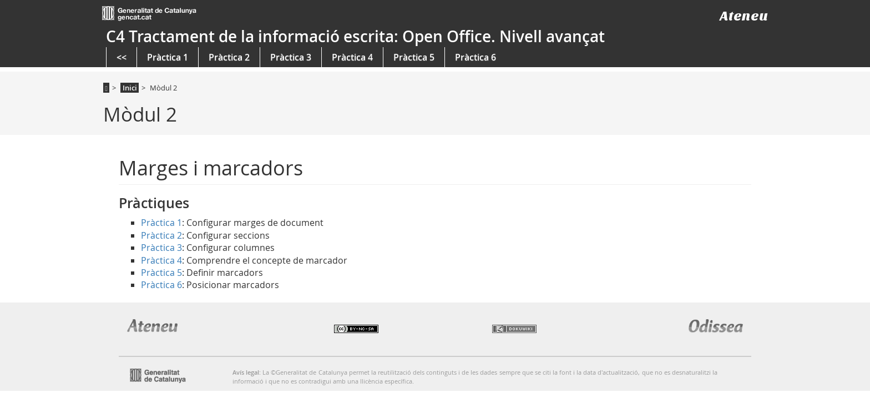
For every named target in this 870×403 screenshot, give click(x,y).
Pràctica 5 (413, 57)
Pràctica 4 (352, 57)
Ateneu (744, 16)
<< (122, 57)
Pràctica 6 (475, 57)
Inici (130, 88)
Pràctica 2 (229, 57)
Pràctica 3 (290, 57)
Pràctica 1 (167, 57)
